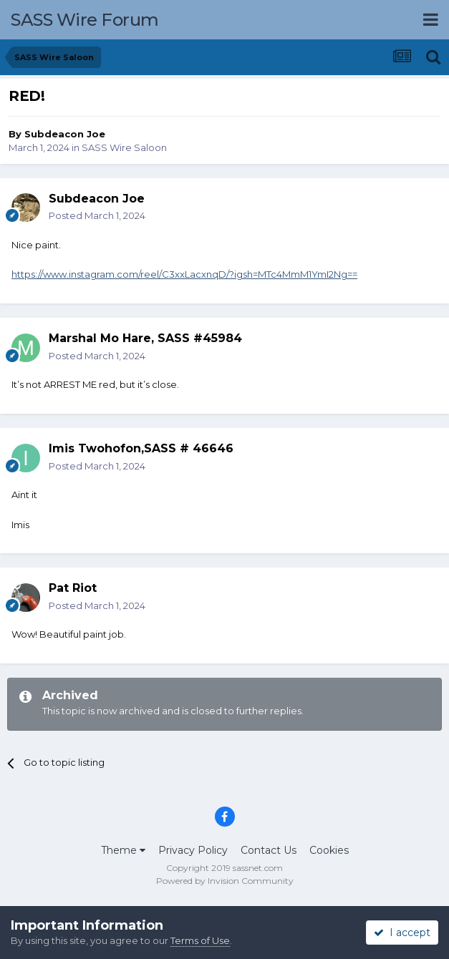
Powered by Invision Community (225, 880)
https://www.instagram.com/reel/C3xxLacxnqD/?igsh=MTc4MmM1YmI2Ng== (184, 274)
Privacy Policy (193, 850)
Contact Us (268, 850)
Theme (123, 850)
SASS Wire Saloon (124, 147)
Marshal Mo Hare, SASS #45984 (145, 338)
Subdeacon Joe (64, 134)
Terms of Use (200, 940)
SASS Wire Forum (85, 19)
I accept (402, 932)
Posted (97, 215)
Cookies (329, 850)
